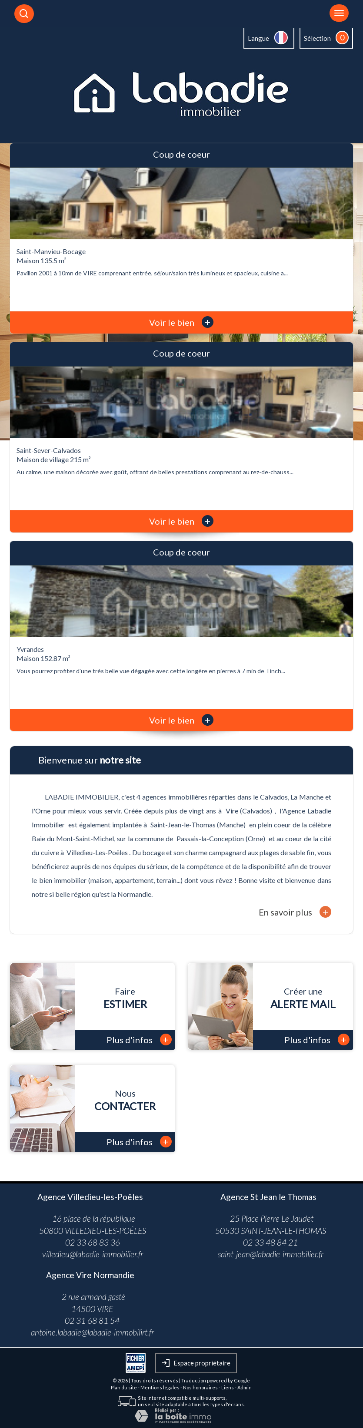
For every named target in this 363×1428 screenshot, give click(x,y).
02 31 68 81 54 (92, 1321)
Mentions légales (160, 1387)
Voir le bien (181, 322)
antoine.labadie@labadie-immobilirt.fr (92, 1332)
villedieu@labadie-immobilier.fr (92, 1254)
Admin (244, 1387)
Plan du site (124, 1387)
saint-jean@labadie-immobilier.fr (270, 1254)
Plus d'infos (139, 1039)
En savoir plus (295, 912)
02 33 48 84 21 (270, 1242)
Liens (227, 1387)
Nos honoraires (200, 1387)
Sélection (317, 38)
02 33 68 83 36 (92, 1242)
